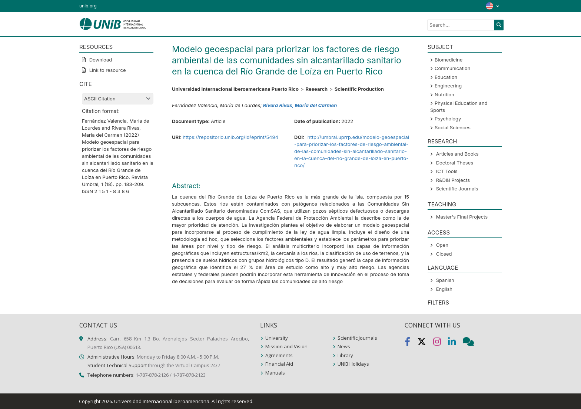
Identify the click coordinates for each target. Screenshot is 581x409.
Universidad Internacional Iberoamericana (161, 401)
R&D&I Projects (453, 180)
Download (100, 60)
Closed (444, 254)
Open (442, 245)
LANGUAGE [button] (443, 267)
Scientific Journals (457, 189)
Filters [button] (438, 302)
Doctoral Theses (454, 163)
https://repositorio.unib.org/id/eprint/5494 (230, 137)
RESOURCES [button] (96, 46)
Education (446, 77)
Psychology (448, 119)
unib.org (88, 6)
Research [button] (442, 141)
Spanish (445, 280)
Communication (452, 68)
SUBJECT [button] (440, 46)
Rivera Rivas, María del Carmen (300, 105)
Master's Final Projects (462, 217)
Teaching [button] (442, 204)
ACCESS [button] (439, 232)
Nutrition (444, 94)
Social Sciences (453, 127)
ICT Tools (447, 171)
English (444, 289)
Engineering (448, 86)
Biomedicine (448, 60)
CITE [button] (85, 83)
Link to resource (107, 70)
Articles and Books (457, 154)
